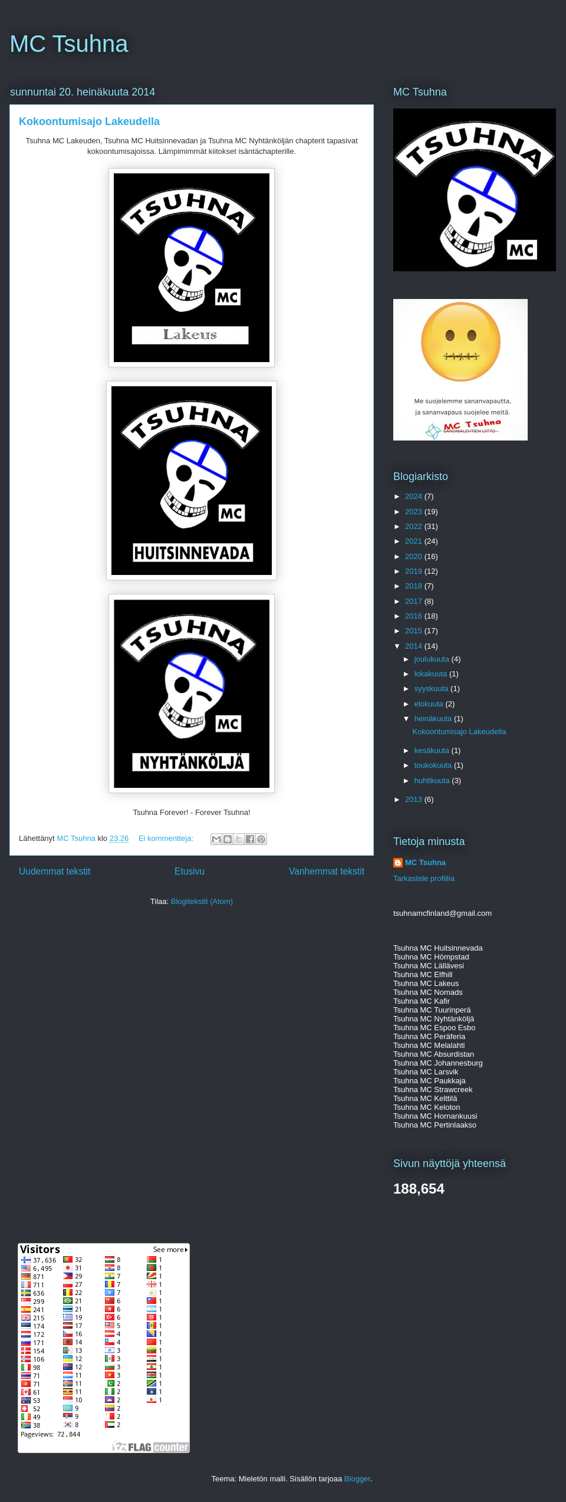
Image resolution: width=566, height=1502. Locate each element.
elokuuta (430, 703)
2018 (414, 585)
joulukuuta (433, 659)
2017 (414, 601)
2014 (414, 646)
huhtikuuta (433, 780)
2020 (414, 556)
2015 (414, 630)
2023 (414, 511)
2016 (414, 616)
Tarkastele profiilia (424, 878)
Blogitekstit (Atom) (202, 901)
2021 (414, 541)
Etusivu (190, 871)
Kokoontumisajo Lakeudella (89, 121)
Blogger (357, 1478)
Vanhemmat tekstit (326, 871)
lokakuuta (431, 673)
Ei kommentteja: (167, 838)
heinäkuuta (434, 718)
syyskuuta (432, 688)
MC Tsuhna (69, 44)
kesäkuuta (433, 750)
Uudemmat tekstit (54, 871)
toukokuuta (434, 765)
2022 (414, 526)
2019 (414, 571)
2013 (414, 799)
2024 (414, 496)
